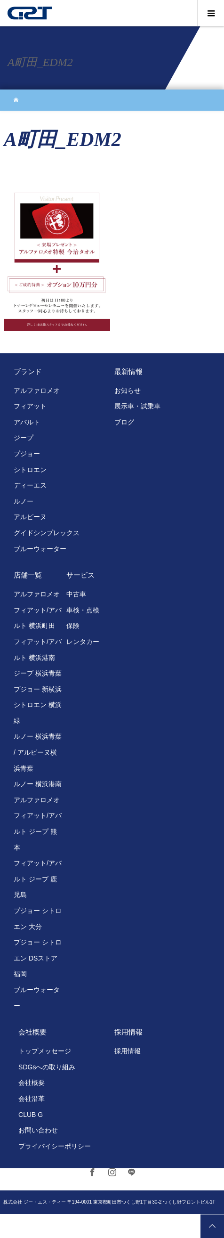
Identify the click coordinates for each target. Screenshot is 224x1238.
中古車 (76, 594)
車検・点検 (82, 610)
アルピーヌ (30, 517)
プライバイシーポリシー (54, 1146)
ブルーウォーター (40, 549)
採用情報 (127, 1051)
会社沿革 (31, 1098)
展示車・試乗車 (137, 406)
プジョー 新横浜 (38, 689)
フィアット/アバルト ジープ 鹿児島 (38, 878)
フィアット (30, 406)
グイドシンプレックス (47, 533)
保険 (73, 625)
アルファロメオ (37, 390)
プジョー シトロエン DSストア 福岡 (38, 957)
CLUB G (30, 1114)
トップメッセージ (44, 1051)
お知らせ (127, 390)
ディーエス (30, 485)
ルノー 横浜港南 (38, 784)
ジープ (23, 437)
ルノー (23, 501)
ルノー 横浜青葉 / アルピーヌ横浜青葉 (38, 752)
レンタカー (82, 641)
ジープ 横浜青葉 (38, 673)
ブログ (124, 422)
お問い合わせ (38, 1130)
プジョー (27, 453)
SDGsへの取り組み (46, 1067)
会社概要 (31, 1082)
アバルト (27, 422)
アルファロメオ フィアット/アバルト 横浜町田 (38, 609)
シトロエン (30, 469)
